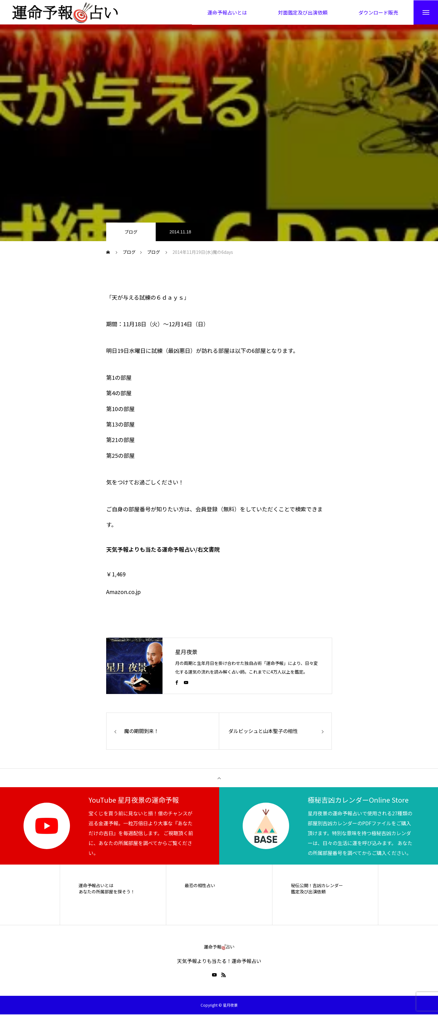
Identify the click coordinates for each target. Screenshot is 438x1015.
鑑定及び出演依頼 (308, 892)
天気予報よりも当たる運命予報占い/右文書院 (163, 550)
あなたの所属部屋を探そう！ (107, 892)
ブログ (130, 232)
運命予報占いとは (96, 886)
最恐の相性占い (200, 886)
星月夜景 (186, 652)
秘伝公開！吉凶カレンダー (317, 886)
